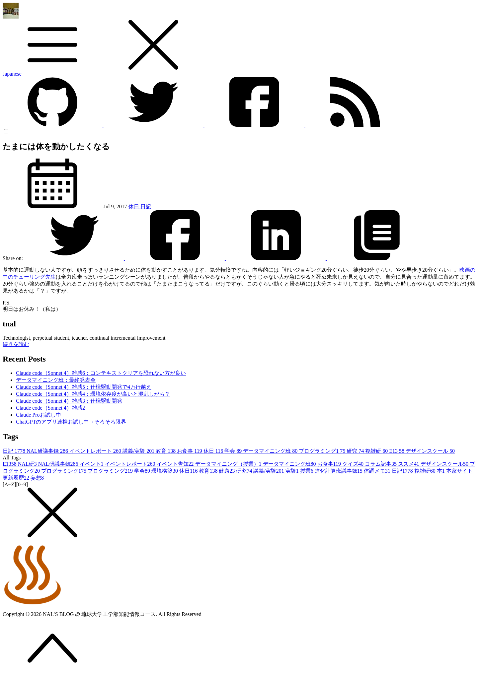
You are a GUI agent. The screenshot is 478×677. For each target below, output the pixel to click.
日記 (145, 206)
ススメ (409, 464)
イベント (92, 464)
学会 (233, 451)
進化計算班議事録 (339, 471)
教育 (166, 451)
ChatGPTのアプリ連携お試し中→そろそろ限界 (71, 422)
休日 (134, 206)
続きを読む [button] (16, 344)
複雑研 (377, 451)
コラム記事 (381, 464)
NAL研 (28, 464)
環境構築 (165, 471)
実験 (292, 471)
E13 (397, 451)
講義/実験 (139, 451)
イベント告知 (176, 464)
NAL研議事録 (48, 451)
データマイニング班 (271, 451)
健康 (227, 471)
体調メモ (378, 471)
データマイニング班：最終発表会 (56, 380)
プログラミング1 (323, 451)
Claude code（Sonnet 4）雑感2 (50, 408)
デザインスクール (430, 451)
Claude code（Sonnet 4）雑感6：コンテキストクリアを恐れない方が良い (101, 373)
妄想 (37, 478)
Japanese (12, 74)
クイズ (353, 464)
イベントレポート (95, 451)
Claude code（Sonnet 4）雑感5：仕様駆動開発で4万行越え (83, 387)
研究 (356, 451)
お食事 (190, 451)
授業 (307, 471)
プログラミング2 (111, 471)
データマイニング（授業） (229, 464)
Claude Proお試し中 (38, 415)
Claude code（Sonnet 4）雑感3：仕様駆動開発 (69, 401)
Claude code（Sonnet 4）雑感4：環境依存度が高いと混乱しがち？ (93, 394)
